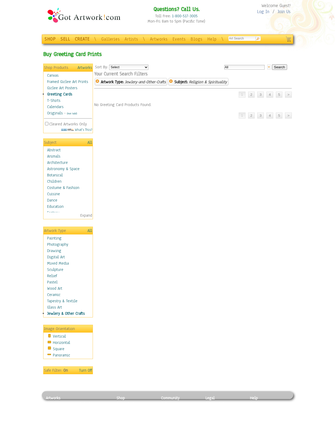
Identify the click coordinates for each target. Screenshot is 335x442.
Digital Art (56, 257)
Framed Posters (129, 409)
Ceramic (53, 294)
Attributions (214, 415)
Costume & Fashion (63, 187)
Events (179, 39)
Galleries (110, 39)
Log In (263, 12)
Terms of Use (216, 409)
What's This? (76, 129)
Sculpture (55, 269)
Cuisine (53, 194)
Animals (53, 156)
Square (58, 348)
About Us (257, 415)
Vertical (59, 336)
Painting (54, 238)
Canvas (53, 75)
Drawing (54, 250)
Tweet (255, 439)
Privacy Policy (217, 403)
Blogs (197, 39)
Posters (122, 415)
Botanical (55, 175)
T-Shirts (53, 100)
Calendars (55, 106)
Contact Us (259, 403)
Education (55, 206)
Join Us (284, 12)
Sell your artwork (175, 427)
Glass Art (54, 307)
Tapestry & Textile (62, 301)
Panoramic (61, 355)
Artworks (159, 39)
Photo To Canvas (130, 403)
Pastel (52, 282)
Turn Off (85, 370)
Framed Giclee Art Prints (67, 81)
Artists (131, 39)
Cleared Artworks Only (68, 124)
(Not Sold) (72, 113)
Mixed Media (58, 263)
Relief (52, 275)
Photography (57, 244)
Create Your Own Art (133, 439)
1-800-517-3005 (185, 16)
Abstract (54, 150)
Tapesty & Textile (94, 427)
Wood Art (54, 288)
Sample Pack (260, 409)
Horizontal (61, 342)
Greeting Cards (59, 94)
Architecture (57, 162)
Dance (52, 200)
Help (212, 39)
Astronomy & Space (63, 168)
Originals (55, 113)
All (89, 142)
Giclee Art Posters (62, 88)
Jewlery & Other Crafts (66, 313)
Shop (120, 398)
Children (54, 181)
